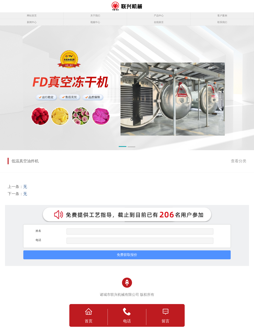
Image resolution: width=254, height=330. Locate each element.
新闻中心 (32, 22)
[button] (122, 147)
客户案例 (222, 15)
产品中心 (159, 15)
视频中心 (95, 22)
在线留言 (159, 22)
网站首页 (32, 15)
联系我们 (222, 22)
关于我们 (95, 15)
